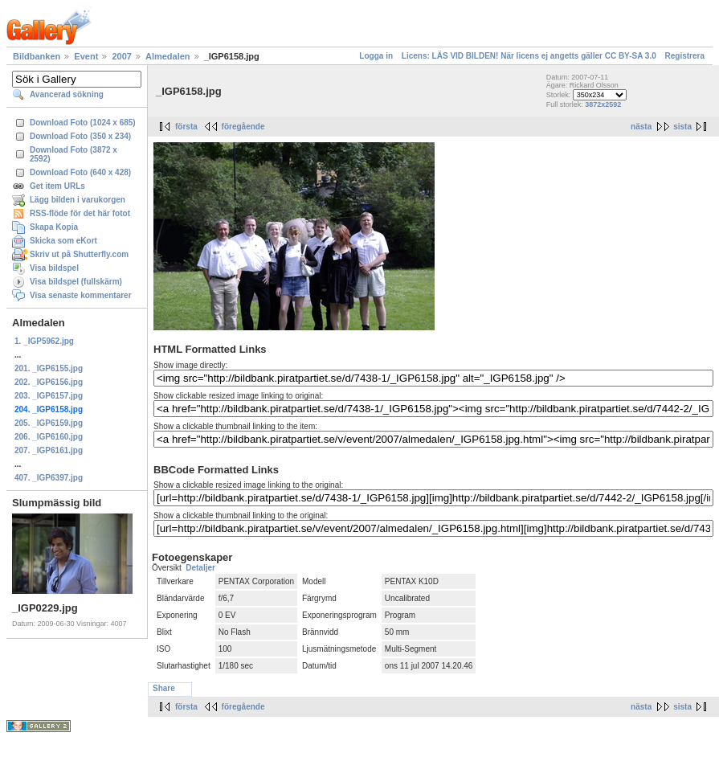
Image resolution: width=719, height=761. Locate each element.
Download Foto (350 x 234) (80, 136)
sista (682, 126)
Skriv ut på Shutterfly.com (79, 254)
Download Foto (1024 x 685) (83, 122)
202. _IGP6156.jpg (48, 382)
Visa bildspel (54, 268)
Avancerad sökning (67, 94)
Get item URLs (57, 186)
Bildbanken (36, 56)
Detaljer (200, 567)
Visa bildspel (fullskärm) (76, 281)
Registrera (685, 55)
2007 (121, 56)
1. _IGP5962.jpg (44, 341)
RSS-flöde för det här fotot (80, 213)
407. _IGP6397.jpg (48, 477)
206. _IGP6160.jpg (48, 436)
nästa (641, 126)
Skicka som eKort (63, 240)
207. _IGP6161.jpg (48, 450)
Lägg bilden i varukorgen (77, 199)
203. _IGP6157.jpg (48, 395)
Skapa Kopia (54, 227)
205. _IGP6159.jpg (48, 423)
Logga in (376, 55)
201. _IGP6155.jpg (48, 368)
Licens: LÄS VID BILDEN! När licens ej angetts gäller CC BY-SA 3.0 (529, 55)
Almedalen (167, 56)
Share (164, 688)
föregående (243, 126)
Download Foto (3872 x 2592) (73, 154)
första (186, 126)
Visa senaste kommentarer (81, 295)
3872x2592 (603, 104)
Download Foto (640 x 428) (80, 172)
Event (86, 56)
